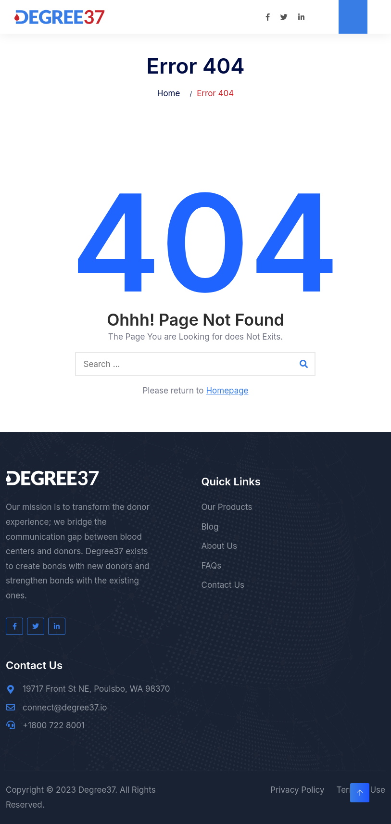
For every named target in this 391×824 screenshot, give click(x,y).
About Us (219, 546)
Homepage (227, 390)
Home (168, 93)
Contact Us (223, 585)
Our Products (227, 507)
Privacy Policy (297, 790)
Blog (210, 527)
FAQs (212, 565)
